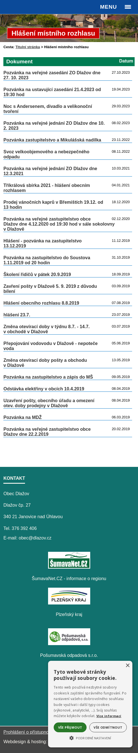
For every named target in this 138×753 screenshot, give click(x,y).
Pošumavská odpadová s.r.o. (69, 655)
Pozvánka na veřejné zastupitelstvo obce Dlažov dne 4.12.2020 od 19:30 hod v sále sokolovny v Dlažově (59, 224)
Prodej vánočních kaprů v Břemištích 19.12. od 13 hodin (53, 205)
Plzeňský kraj (69, 614)
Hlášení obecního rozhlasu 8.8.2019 (41, 303)
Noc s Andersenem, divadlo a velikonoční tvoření (47, 109)
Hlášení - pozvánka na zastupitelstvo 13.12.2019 (42, 243)
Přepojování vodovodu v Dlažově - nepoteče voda (50, 346)
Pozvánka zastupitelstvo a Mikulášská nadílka (52, 140)
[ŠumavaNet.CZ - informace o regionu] (69, 567)
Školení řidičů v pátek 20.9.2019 (37, 274)
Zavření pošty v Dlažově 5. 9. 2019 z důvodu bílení (50, 289)
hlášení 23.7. (16, 314)
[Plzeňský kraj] (69, 603)
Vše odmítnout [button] (108, 727)
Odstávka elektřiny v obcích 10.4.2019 (43, 388)
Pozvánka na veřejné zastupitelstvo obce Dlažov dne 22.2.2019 (47, 432)
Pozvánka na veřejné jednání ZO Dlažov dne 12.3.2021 (50, 171)
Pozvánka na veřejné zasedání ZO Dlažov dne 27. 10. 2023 (51, 75)
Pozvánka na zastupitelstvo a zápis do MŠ (48, 377)
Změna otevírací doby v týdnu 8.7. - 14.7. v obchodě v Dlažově (46, 329)
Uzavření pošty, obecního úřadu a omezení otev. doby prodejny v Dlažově (48, 403)
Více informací (108, 716)
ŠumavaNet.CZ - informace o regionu (69, 578)
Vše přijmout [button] (70, 727)
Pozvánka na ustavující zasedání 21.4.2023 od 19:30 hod (52, 92)
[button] (90, 737)
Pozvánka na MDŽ (22, 417)
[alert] (90, 704)
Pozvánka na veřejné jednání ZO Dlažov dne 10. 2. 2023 (54, 126)
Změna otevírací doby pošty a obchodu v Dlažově (45, 363)
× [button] (127, 666)
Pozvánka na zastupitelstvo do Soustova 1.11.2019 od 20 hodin (46, 260)
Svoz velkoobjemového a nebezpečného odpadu (46, 154)
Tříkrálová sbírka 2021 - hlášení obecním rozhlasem (46, 188)
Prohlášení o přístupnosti (28, 732)
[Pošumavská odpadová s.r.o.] (69, 643)
